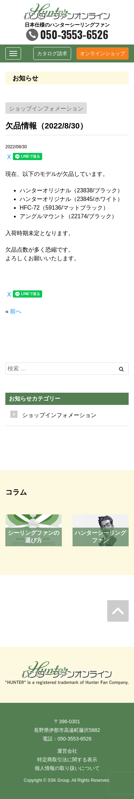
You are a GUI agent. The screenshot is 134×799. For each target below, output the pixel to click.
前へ (15, 311)
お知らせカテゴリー (34, 399)
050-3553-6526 (67, 34)
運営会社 (67, 751)
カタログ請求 (52, 53)
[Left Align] (121, 369)
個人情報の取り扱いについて (67, 768)
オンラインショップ (102, 53)
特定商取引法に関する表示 (67, 759)
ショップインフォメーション (59, 415)
